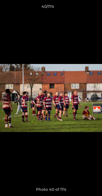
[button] (82, 7)
